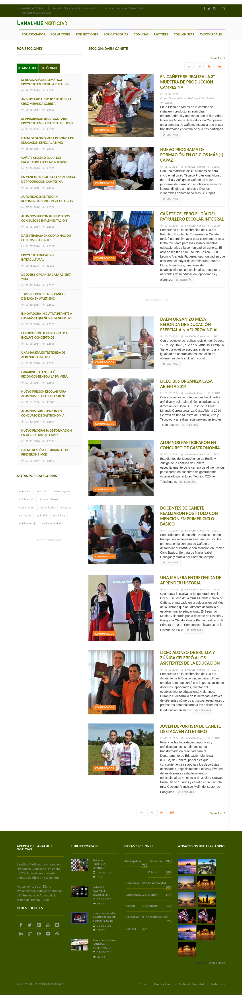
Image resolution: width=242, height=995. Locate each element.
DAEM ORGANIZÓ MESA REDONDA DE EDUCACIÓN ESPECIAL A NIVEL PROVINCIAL (47, 142)
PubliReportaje (27, 523)
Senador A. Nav (159, 918)
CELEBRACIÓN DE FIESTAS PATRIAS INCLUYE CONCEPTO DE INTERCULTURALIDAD (45, 337)
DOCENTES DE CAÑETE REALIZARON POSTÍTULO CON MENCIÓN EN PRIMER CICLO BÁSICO (189, 516)
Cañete (137, 906)
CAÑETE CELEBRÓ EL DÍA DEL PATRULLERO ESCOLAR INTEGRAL (44, 160)
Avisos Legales (210, 34)
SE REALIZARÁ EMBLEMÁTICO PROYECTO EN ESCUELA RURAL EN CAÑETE (45, 84)
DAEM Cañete (197, 166)
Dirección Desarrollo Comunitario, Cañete (191, 98)
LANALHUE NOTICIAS (30, 8)
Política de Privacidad (191, 984)
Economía (137, 883)
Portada (143, 984)
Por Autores (60, 34)
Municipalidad (136, 863)
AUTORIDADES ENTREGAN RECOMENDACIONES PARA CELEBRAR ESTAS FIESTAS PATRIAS (47, 201)
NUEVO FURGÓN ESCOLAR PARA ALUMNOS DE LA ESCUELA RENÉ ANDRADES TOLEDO (43, 396)
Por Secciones (87, 34)
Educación (137, 917)
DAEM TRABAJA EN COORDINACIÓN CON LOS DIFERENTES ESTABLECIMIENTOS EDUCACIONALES (47, 240)
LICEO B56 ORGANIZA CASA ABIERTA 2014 (46, 277)
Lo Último (49, 68)
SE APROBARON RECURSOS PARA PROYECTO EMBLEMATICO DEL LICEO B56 (47, 123)
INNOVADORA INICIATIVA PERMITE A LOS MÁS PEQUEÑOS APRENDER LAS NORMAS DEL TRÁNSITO (46, 318)
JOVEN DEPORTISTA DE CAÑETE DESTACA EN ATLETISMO (43, 296)
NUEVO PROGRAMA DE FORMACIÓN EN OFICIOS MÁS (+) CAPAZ (46, 433)
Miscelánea (137, 895)
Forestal (159, 906)
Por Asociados (33, 34)
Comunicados (47, 507)
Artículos (42, 491)
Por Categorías (116, 34)
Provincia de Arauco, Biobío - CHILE (124, 8)
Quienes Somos (163, 984)
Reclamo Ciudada (52, 523)
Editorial (42, 515)
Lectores (161, 34)
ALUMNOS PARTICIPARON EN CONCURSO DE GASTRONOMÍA (42, 413)
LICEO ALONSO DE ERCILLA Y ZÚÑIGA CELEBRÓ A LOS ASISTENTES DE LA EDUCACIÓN (190, 657)
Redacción (98, 860)
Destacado (25, 515)
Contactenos (217, 984)
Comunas (141, 34)
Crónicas (66, 507)
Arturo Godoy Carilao (104, 913)
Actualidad (25, 491)
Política (159, 872)
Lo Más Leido (28, 68)
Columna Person (49, 499)
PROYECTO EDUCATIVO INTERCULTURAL (37, 257)
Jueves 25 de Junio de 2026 (36, 12)
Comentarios (26, 507)
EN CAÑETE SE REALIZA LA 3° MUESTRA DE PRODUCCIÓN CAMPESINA (48, 179)
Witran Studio (217, 962)
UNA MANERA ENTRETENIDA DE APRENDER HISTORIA (43, 355)
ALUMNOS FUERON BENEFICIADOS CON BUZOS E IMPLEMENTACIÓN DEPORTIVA (45, 220)
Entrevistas (59, 515)
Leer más (170, 134)
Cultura (159, 895)
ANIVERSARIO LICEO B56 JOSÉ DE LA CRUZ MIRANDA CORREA (46, 101)
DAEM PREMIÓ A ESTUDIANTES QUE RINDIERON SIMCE (46, 452)
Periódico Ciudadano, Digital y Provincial (74, 8)
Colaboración (26, 499)
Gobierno (160, 861)
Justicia (137, 929)
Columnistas (184, 34)
